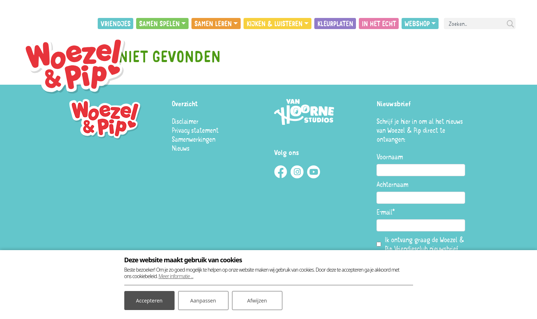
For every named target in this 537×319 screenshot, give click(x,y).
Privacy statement (195, 130)
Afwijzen (257, 300)
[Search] (479, 23)
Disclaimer (185, 121)
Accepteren (149, 300)
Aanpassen (203, 300)
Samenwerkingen (193, 139)
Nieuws (180, 148)
